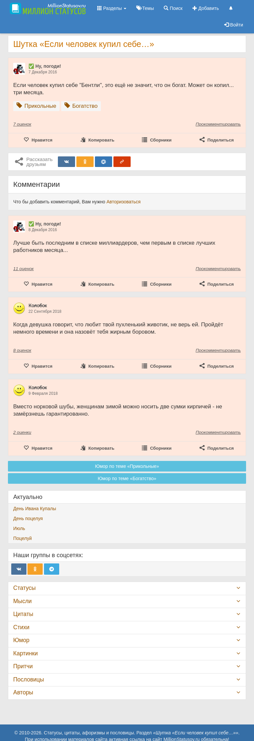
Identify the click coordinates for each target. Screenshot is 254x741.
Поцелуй (22, 538)
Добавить (205, 8)
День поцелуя (28, 518)
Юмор (21, 640)
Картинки (25, 653)
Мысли (22, 601)
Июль (19, 528)
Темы (145, 8)
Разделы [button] (111, 8)
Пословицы (28, 679)
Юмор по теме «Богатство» (127, 478)
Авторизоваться (123, 201)
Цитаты (23, 614)
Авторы (23, 692)
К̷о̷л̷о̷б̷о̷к (37, 305)
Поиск (173, 8)
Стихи (21, 627)
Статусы (24, 588)
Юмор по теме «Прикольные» (127, 466)
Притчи (23, 666)
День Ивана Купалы (34, 508)
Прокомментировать (218, 124)
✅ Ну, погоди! (44, 66)
